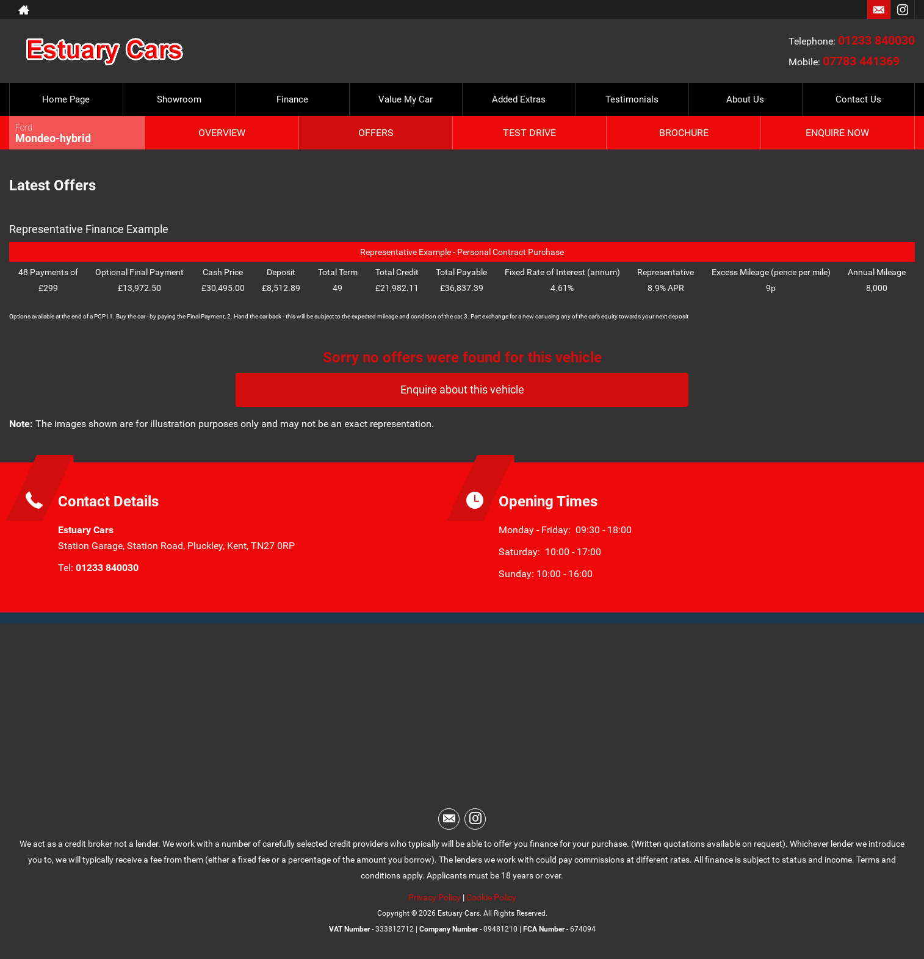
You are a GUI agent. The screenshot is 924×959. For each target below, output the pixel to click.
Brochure (684, 132)
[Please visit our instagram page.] (902, 10)
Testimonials (632, 99)
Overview (221, 132)
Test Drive (529, 132)
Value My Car (406, 99)
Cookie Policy (491, 897)
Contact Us (858, 99)
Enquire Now (837, 132)
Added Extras (519, 99)
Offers (376, 132)
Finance (292, 99)
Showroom (179, 99)
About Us (745, 99)
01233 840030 (876, 40)
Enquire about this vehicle (462, 389)
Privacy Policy (434, 897)
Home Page (66, 99)
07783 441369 (861, 61)
